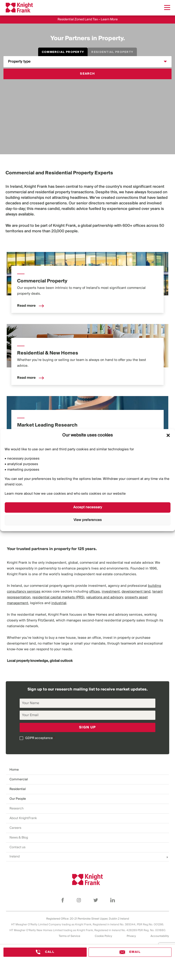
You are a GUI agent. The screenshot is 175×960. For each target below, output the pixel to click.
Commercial (18, 779)
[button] (168, 435)
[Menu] (167, 7)
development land (21, 643)
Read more (30, 306)
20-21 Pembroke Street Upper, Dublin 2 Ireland (99, 918)
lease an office (89, 638)
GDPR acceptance (39, 738)
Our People (17, 799)
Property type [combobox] (19, 62)
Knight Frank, (65, 226)
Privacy (131, 936)
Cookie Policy (103, 936)
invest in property (117, 638)
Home (14, 770)
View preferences (88, 520)
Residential (17, 789)
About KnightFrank (23, 818)
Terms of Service (69, 936)
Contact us (17, 847)
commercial (16, 192)
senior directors (90, 203)
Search (87, 74)
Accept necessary (87, 507)
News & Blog (18, 837)
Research (16, 808)
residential (44, 192)
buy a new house (62, 638)
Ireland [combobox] (14, 856)
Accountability (159, 936)
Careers (15, 828)
